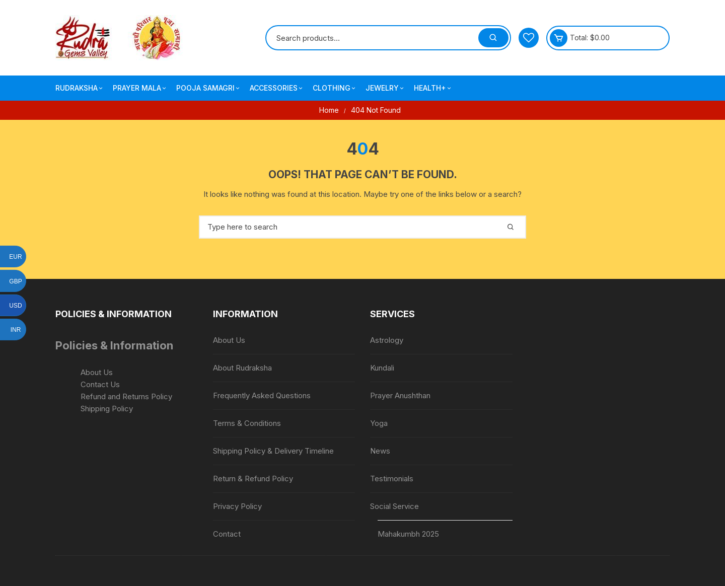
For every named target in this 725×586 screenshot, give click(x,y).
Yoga (379, 423)
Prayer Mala (140, 88)
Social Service (394, 506)
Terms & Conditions (247, 423)
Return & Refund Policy (253, 478)
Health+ (433, 88)
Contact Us (100, 384)
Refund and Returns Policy (126, 396)
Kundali (382, 368)
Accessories (277, 88)
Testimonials (391, 478)
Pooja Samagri (208, 88)
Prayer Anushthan (400, 395)
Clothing (335, 88)
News (380, 451)
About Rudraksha (242, 368)
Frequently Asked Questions (262, 395)
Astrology (386, 340)
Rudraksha (79, 88)
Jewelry (385, 88)
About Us (97, 372)
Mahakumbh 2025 (408, 534)
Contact (227, 534)
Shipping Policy (107, 408)
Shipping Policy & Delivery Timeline (273, 451)
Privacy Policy (237, 506)
